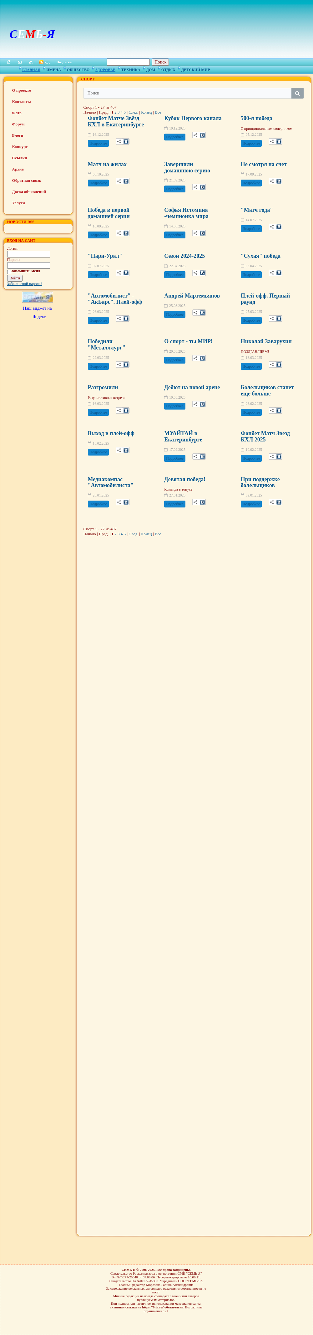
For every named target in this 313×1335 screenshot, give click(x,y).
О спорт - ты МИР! (188, 341)
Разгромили (103, 387)
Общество (78, 69)
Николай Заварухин (266, 341)
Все (158, 112)
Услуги (18, 203)
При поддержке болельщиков (260, 482)
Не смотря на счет (264, 164)
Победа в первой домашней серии (109, 213)
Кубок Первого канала (193, 118)
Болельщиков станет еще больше (267, 390)
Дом (150, 69)
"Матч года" (257, 210)
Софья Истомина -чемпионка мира (186, 213)
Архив (18, 169)
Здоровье (105, 69)
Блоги (17, 135)
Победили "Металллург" (106, 344)
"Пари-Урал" (105, 256)
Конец (146, 112)
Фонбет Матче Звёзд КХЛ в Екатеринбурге (116, 121)
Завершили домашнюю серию (187, 167)
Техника (130, 69)
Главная (31, 69)
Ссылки (19, 157)
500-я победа (256, 118)
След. (133, 112)
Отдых (168, 69)
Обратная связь (26, 180)
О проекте (21, 90)
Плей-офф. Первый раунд (265, 299)
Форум (18, 124)
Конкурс (20, 146)
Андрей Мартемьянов (192, 296)
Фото (17, 112)
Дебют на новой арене (192, 387)
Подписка (64, 62)
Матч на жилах (107, 164)
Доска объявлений (29, 191)
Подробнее (98, 143)
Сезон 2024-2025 (184, 256)
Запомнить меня (25, 271)
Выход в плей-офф (111, 433)
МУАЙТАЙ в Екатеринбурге (183, 436)
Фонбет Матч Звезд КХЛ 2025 (265, 436)
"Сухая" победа (261, 256)
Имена (53, 69)
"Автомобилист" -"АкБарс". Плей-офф (115, 299)
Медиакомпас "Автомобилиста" (111, 482)
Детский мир (195, 69)
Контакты (21, 101)
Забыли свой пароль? (25, 284)
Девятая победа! (184, 479)
